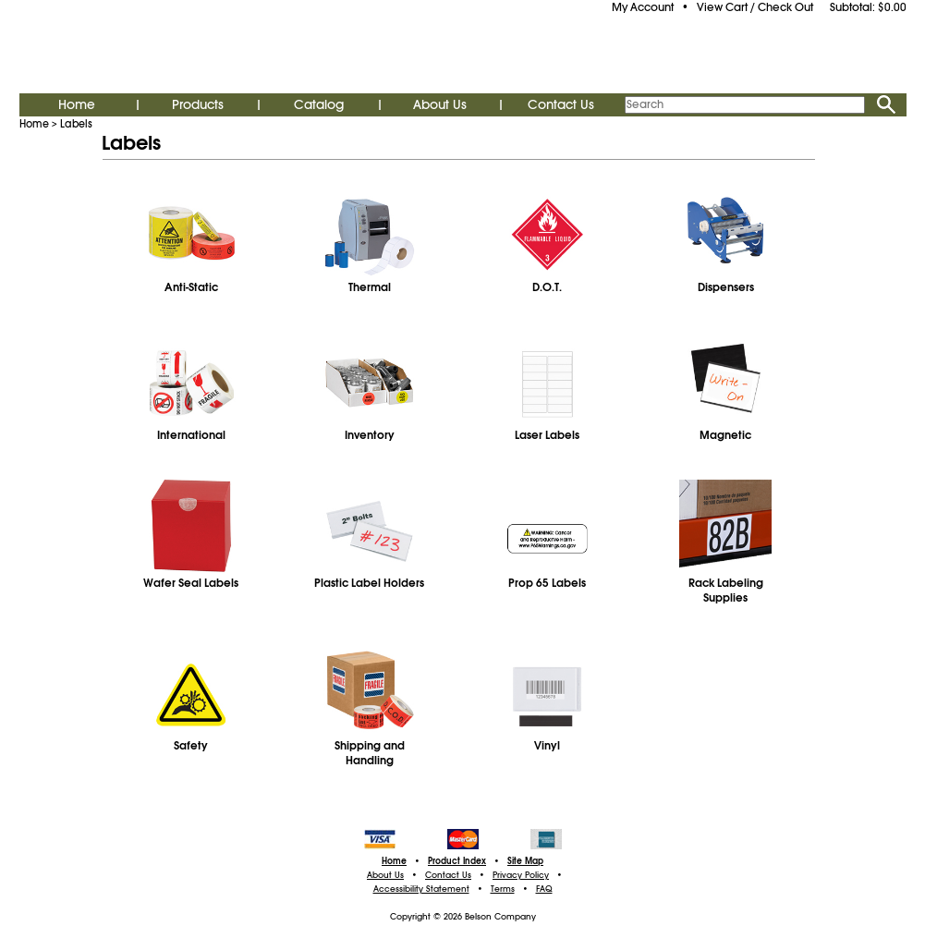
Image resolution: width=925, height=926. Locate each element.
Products (198, 104)
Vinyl (547, 745)
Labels (76, 123)
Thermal (369, 287)
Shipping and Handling (370, 753)
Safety (191, 745)
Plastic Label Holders (369, 583)
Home (76, 104)
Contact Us (561, 104)
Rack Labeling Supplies (725, 590)
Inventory (370, 435)
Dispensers (726, 287)
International (191, 435)
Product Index (457, 861)
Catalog (319, 104)
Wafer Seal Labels (190, 583)
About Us (440, 104)
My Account (643, 7)
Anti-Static (191, 287)
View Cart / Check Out (755, 7)
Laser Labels (547, 435)
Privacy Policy (521, 875)
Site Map (525, 861)
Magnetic (725, 435)
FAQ (544, 889)
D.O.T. (547, 287)
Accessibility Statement (421, 889)
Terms (503, 889)
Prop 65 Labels (547, 583)
